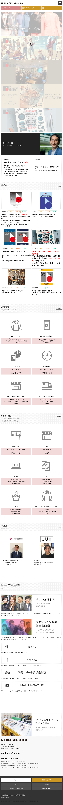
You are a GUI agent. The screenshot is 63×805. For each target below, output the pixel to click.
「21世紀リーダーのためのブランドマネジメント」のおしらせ (46, 292)
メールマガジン (48, 8)
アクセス (16, 780)
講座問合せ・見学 (29, 8)
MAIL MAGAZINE (46, 788)
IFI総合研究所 (5, 797)
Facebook (46, 784)
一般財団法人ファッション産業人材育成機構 (13, 795)
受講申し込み (7, 8)
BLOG (16, 784)
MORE (59, 186)
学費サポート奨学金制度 (16, 788)
